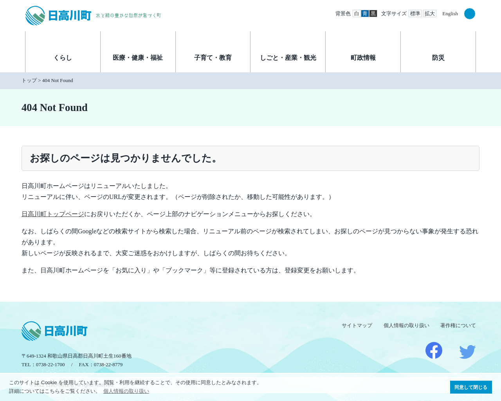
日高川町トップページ (53, 214)
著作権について (458, 325)
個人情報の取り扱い (406, 325)
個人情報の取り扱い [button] (126, 391)
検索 (470, 14)
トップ (29, 80)
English (450, 13)
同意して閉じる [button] (470, 387)
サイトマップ (357, 325)
